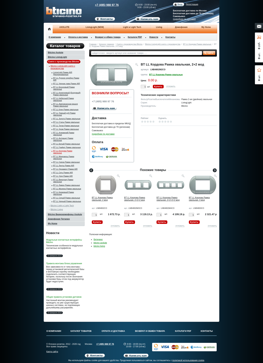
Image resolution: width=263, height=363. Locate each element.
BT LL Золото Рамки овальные (66, 119)
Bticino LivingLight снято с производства (162, 44)
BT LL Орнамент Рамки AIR (65, 169)
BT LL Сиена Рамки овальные (66, 162)
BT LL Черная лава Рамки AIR (66, 84)
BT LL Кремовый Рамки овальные (63, 193)
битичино (98, 239)
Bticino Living (57, 209)
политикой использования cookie (188, 360)
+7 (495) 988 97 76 (103, 5)
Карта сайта (52, 351)
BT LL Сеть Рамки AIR (63, 173)
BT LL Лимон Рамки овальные (66, 185)
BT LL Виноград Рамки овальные (63, 181)
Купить (158, 86)
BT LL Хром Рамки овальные (66, 129)
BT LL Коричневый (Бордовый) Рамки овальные (66, 94)
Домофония (181, 27)
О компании (55, 37)
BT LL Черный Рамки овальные (67, 201)
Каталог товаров (106, 44)
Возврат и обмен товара (107, 37)
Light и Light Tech (132, 27)
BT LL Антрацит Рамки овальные (63, 139)
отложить (170, 86)
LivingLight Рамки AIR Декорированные (62, 73)
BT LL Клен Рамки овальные (66, 109)
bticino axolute (100, 243)
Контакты (170, 37)
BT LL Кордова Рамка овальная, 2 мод (102, 198)
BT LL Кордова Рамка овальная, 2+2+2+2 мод (168, 198)
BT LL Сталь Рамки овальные (66, 122)
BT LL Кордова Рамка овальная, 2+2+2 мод (134, 198)
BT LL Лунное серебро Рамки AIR (66, 79)
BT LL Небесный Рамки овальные (63, 99)
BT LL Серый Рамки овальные (66, 198)
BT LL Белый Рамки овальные (66, 144)
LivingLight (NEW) (95, 27)
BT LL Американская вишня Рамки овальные (65, 105)
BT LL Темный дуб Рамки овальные (64, 114)
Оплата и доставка (78, 37)
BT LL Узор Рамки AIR (63, 176)
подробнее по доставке (184, 19)
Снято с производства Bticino (129, 44)
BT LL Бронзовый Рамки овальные (64, 88)
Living (159, 27)
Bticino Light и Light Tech (62, 205)
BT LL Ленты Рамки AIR (63, 166)
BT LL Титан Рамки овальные (66, 126)
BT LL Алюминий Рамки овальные (63, 134)
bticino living (99, 246)
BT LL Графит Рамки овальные (67, 147)
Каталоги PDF (135, 37)
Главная (93, 44)
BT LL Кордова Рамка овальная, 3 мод (199, 198)
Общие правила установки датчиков (63, 297)
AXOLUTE (64, 27)
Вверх (230, 352)
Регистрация (192, 4)
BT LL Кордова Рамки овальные (197, 44)
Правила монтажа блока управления (64, 263)
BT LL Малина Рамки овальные (67, 189)
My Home (206, 27)
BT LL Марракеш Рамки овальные (63, 157)
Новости (153, 37)
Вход (179, 4)
